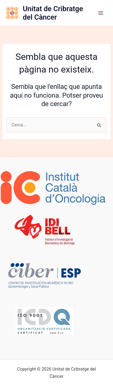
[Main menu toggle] (100, 13)
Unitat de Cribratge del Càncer (53, 13)
